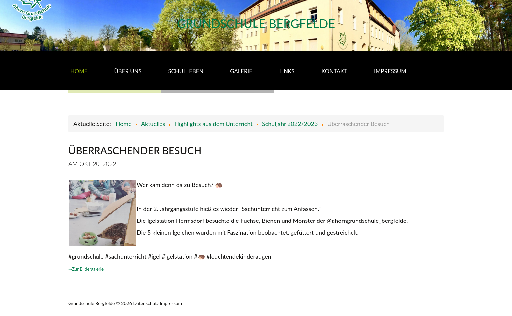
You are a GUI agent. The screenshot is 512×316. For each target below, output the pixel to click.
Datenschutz (146, 303)
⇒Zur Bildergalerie (86, 269)
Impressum (171, 303)
